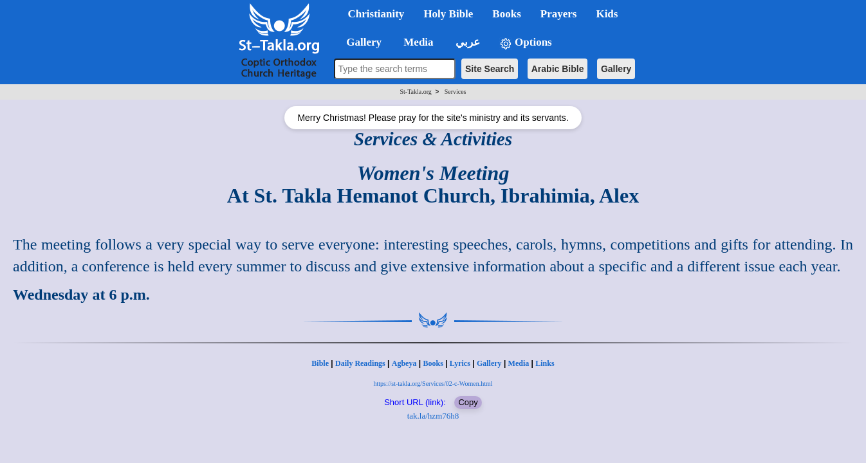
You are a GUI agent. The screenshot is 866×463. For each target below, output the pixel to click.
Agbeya (404, 363)
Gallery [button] (360, 42)
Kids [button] (607, 14)
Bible (320, 363)
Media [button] (417, 42)
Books (433, 363)
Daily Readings (360, 363)
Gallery (616, 69)
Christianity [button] (376, 14)
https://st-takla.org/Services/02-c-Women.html (432, 383)
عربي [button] (466, 42)
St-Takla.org (415, 91)
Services (455, 91)
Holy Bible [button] (448, 14)
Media (519, 363)
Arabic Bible (557, 69)
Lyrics (460, 363)
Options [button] (525, 43)
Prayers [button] (558, 14)
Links (544, 363)
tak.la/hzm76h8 (433, 416)
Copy (467, 402)
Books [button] (506, 14)
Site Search (489, 69)
